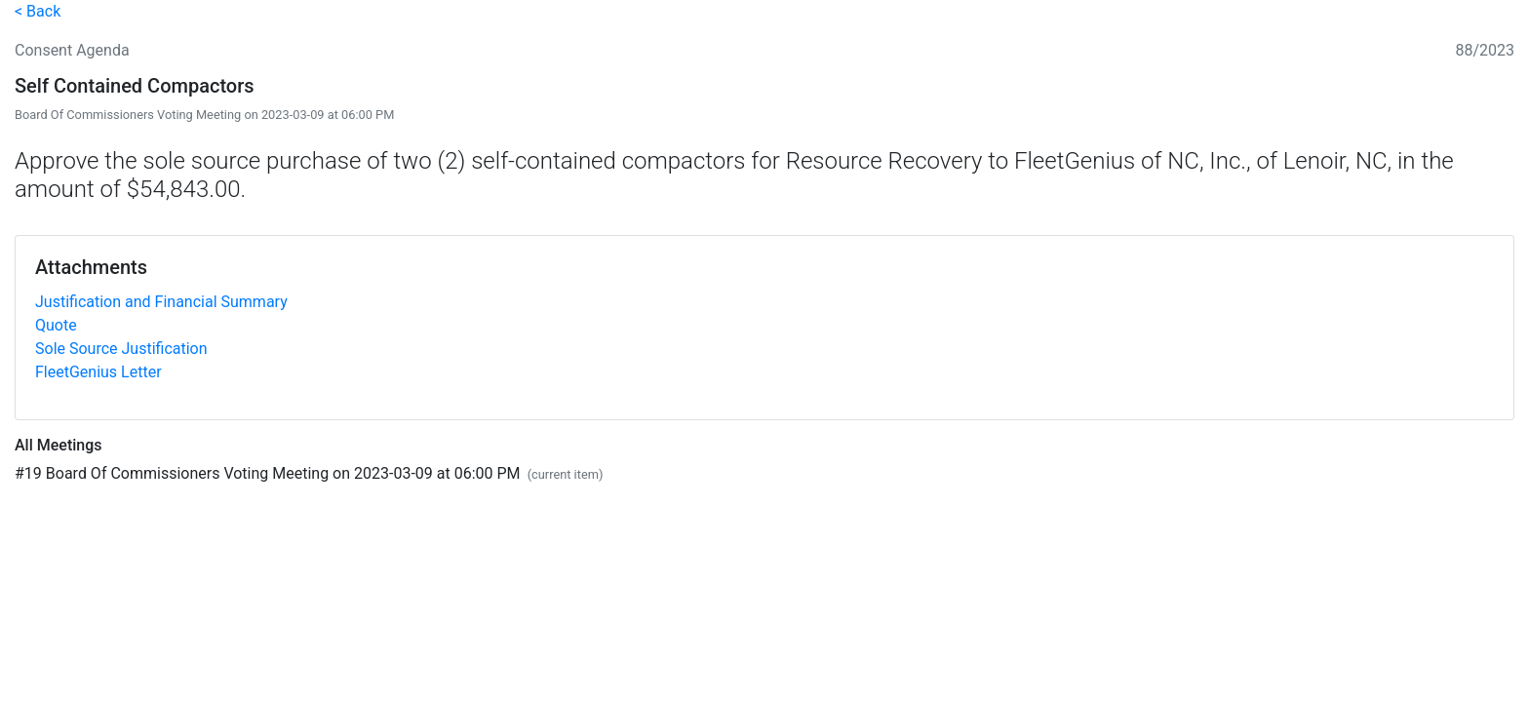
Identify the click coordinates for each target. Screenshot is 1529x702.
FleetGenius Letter (98, 372)
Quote (56, 325)
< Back (37, 11)
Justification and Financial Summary (161, 301)
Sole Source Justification (121, 348)
